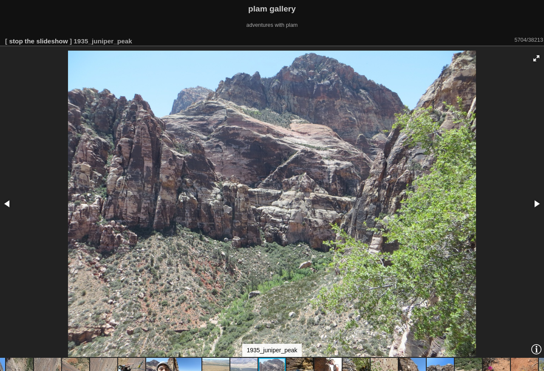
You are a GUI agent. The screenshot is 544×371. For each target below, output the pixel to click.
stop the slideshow (38, 41)
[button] (536, 58)
